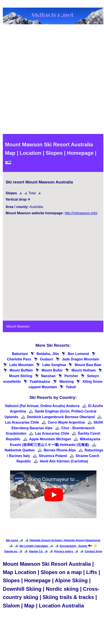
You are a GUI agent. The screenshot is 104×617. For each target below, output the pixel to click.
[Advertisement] (51, 80)
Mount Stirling (20, 376)
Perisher (71, 376)
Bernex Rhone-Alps (60, 450)
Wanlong (66, 381)
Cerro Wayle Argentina (66, 422)
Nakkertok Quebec (20, 450)
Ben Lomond (78, 354)
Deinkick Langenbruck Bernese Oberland (61, 417)
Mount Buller (52, 370)
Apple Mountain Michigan (50, 439)
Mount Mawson (18, 326)
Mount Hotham (83, 370)
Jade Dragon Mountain (80, 359)
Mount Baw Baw (88, 365)
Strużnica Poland (53, 456)
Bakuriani (20, 354)
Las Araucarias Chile (22, 422)
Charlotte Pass (19, 359)
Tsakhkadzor (40, 381)
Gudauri (46, 359)
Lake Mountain (21, 365)
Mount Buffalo (21, 370)
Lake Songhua (54, 365)
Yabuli (71, 387)
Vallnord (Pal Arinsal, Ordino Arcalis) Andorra (42, 406)
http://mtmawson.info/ (81, 213)
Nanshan (48, 376)
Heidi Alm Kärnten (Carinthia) (64, 461)
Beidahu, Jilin (48, 354)
